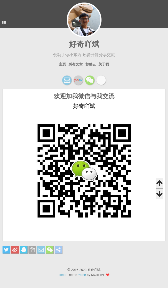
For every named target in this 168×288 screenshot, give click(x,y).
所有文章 (76, 64)
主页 (62, 64)
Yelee (82, 275)
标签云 (90, 64)
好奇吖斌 (84, 44)
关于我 (103, 64)
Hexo (62, 275)
